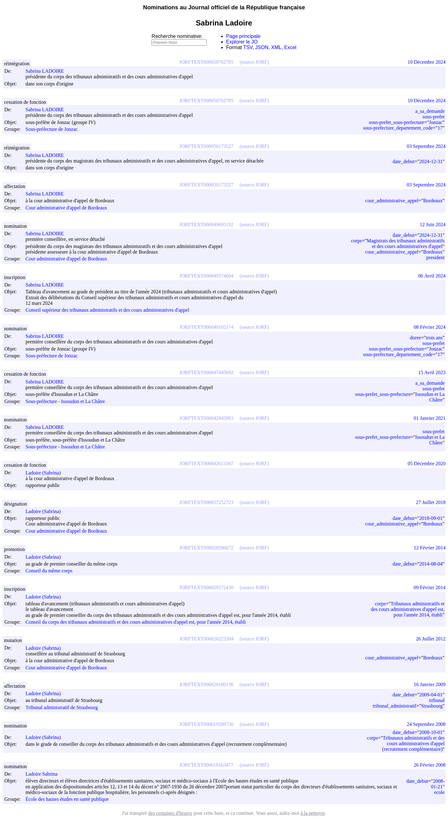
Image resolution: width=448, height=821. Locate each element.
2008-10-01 (431, 732)
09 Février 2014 (430, 587)
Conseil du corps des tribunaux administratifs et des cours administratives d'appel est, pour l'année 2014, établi (136, 622)
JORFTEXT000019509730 (206, 724)
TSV (248, 47)
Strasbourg (431, 706)
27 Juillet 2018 (431, 502)
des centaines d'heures (170, 813)
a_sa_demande (430, 111)
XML (276, 47)
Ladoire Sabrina (44, 774)
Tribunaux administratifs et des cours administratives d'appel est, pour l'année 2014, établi (408, 609)
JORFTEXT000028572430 (206, 587)
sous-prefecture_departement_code (398, 128)
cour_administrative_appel (391, 200)
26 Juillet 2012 (431, 638)
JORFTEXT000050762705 (206, 62)
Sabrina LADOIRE (47, 71)
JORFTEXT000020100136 (206, 684)
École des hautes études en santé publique (67, 799)
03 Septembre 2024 (426, 146)
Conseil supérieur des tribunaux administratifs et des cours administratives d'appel (107, 310)
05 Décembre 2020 (427, 463)
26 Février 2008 (430, 765)
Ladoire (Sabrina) (46, 472)
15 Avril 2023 (432, 372)
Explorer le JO (242, 41)
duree (415, 337)
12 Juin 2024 (433, 224)
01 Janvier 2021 (430, 418)
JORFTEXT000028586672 (206, 547)
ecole (439, 792)
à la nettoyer (313, 813)
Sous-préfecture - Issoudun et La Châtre (65, 401)
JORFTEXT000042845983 (206, 418)
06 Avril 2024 (432, 275)
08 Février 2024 (430, 327)
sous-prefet (433, 116)
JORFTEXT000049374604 (206, 275)
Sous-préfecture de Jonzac (52, 129)
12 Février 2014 (430, 547)
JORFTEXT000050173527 (206, 146)
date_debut (403, 161)
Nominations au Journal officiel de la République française (224, 7)
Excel (290, 47)
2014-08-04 (431, 563)
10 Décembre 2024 (427, 62)
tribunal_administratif (394, 706)
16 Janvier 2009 (430, 684)
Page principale (243, 36)
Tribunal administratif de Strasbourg (62, 707)
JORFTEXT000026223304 (206, 638)
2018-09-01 (431, 518)
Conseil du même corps (49, 570)
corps (356, 240)
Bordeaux (432, 200)
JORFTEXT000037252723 (206, 502)
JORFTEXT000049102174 (206, 327)
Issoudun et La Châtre (430, 397)
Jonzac (436, 122)
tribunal (437, 700)
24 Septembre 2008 (426, 724)
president (435, 257)
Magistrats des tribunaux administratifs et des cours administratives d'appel (406, 243)
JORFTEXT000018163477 (206, 765)
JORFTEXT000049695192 (206, 224)
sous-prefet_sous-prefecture (396, 122)
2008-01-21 (438, 783)
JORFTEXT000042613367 (206, 463)
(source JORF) (254, 62)
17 (439, 128)
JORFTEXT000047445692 (206, 372)
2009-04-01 (431, 694)
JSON (261, 47)
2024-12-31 (431, 161)
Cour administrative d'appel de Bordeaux (66, 207)
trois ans (434, 337)
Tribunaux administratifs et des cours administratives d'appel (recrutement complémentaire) (413, 743)
